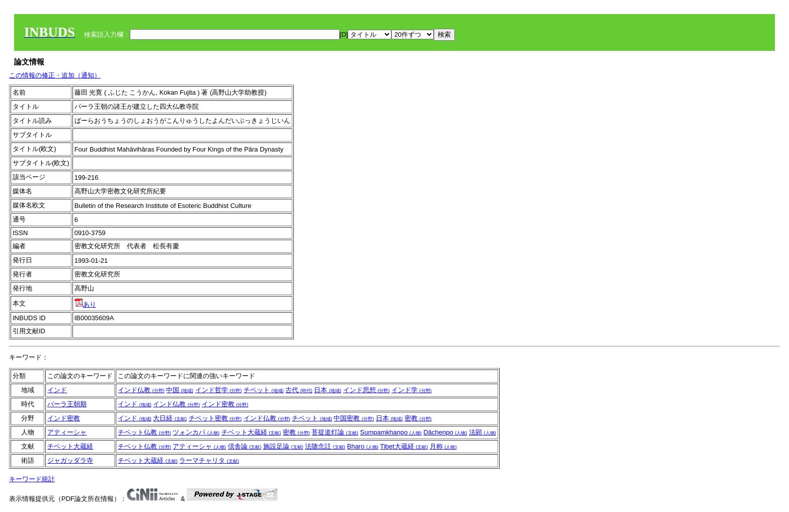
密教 (418, 418)
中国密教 (354, 418)
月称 (443, 446)
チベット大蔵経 (251, 432)
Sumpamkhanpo (390, 432)
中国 (179, 390)
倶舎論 (245, 446)
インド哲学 (218, 390)
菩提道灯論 (334, 432)
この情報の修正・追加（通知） (55, 75)
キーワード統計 (32, 479)
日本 (327, 390)
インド (57, 390)
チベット (264, 390)
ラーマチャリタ (209, 460)
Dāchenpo (445, 432)
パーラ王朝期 (67, 404)
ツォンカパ (196, 432)
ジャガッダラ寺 (70, 460)
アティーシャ (67, 432)
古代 (298, 390)
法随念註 (325, 446)
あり (85, 304)
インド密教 (225, 404)
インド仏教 (141, 390)
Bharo (362, 446)
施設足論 (283, 446)
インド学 (411, 390)
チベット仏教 (144, 432)
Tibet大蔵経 (404, 446)
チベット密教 (215, 418)
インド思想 (366, 390)
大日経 (170, 418)
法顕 (482, 432)
